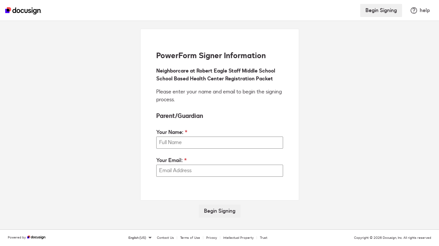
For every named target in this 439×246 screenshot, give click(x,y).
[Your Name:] (219, 143)
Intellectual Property (238, 238)
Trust (263, 238)
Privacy (211, 238)
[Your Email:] (219, 171)
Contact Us (165, 238)
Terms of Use (190, 238)
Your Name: (169, 132)
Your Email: (169, 160)
